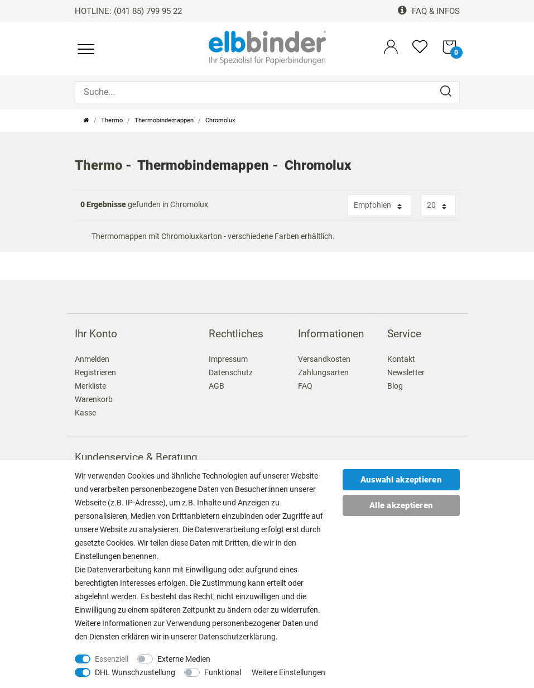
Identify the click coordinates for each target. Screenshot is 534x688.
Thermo (112, 120)
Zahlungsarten (323, 372)
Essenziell (111, 658)
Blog (395, 385)
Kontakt (401, 359)
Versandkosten (324, 359)
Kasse (85, 412)
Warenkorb (94, 399)
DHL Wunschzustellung (135, 672)
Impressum (228, 359)
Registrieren (95, 372)
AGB (216, 385)
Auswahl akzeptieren (400, 480)
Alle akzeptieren (400, 505)
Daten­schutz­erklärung (237, 636)
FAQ (305, 385)
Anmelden (92, 359)
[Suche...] (267, 92)
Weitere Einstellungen (288, 672)
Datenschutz (231, 372)
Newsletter (406, 372)
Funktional (222, 672)
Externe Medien (183, 658)
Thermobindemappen (164, 120)
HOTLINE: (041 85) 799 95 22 (128, 11)
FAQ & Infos (429, 11)
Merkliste (90, 385)
